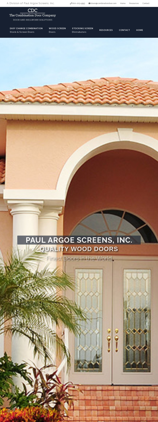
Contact (145, 3)
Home (123, 3)
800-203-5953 (77, 3)
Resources (134, 3)
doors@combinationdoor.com (102, 3)
